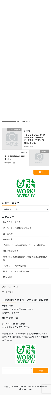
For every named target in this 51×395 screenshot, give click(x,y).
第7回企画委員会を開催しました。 (15, 157)
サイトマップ (7, 291)
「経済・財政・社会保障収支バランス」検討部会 (24, 245)
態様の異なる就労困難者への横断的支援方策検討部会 (25, 258)
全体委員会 (8, 233)
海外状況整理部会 (10, 251)
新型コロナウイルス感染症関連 (16, 271)
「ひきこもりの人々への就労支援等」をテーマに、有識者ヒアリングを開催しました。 (34, 138)
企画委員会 (8, 239)
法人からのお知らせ (11, 222)
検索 (41, 370)
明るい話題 (8, 277)
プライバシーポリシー (11, 286)
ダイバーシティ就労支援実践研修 (17, 227)
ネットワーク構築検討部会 (14, 265)
